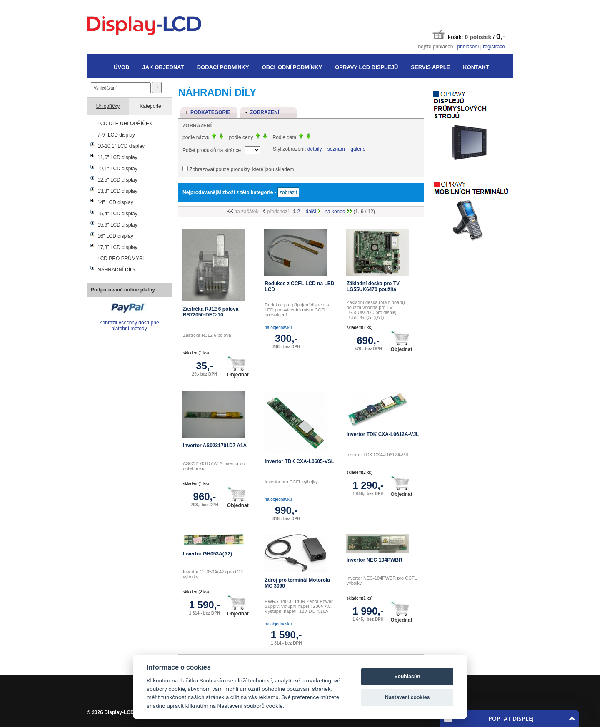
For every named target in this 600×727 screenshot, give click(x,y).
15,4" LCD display (118, 214)
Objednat (238, 367)
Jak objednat (163, 67)
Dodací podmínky (223, 67)
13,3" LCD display (118, 191)
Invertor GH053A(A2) (207, 554)
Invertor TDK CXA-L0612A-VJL (383, 434)
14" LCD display (115, 202)
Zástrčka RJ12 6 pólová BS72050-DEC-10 (210, 312)
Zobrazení (264, 112)
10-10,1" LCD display (121, 146)
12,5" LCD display (118, 180)
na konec (338, 211)
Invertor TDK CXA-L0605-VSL (299, 461)
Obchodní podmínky (292, 67)
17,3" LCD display (118, 247)
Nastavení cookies (407, 697)
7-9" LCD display (116, 135)
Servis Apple (430, 67)
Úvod (122, 67)
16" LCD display (115, 236)
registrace (494, 47)
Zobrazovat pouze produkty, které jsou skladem (241, 169)
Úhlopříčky (108, 106)
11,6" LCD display (118, 157)
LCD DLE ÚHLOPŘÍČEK (125, 124)
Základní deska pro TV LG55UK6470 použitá (373, 286)
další (313, 211)
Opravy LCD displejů (366, 67)
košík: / (468, 35)
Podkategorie (210, 112)
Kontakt (476, 67)
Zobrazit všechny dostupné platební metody (129, 325)
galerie (357, 149)
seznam (336, 149)
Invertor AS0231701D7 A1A (215, 445)
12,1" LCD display (118, 169)
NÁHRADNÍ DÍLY (117, 270)
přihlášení (468, 47)
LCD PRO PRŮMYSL (121, 258)
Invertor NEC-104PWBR (374, 560)
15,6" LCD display (118, 225)
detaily (315, 149)
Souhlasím (407, 676)
